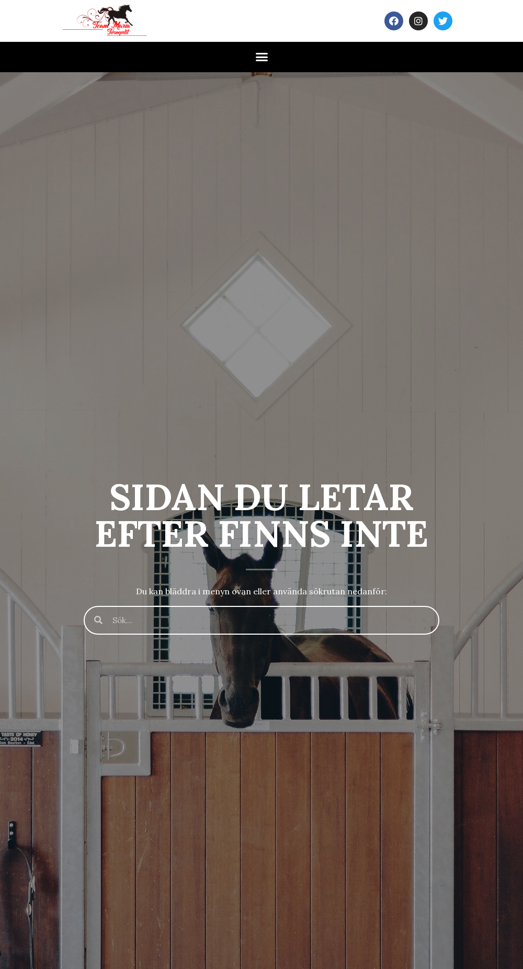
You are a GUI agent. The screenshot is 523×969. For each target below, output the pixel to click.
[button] (261, 57)
